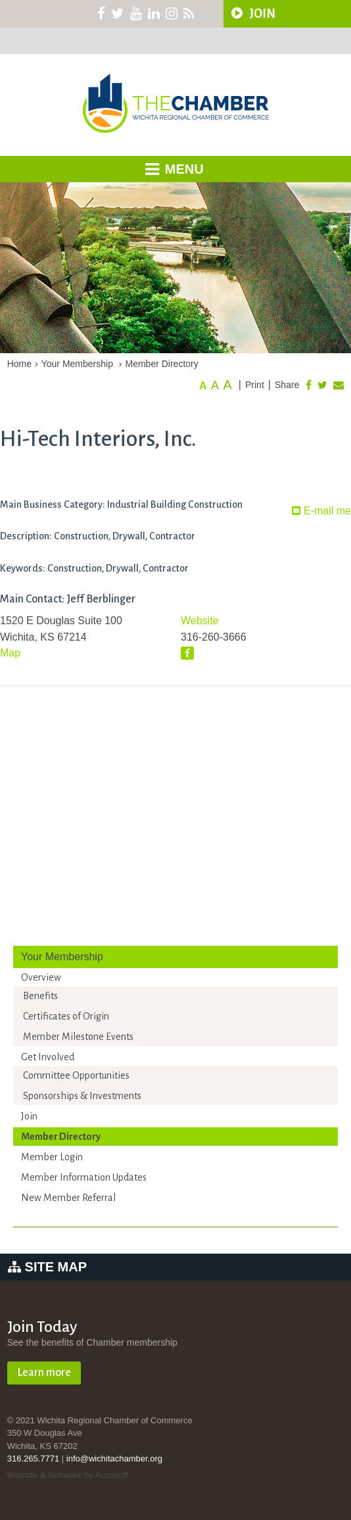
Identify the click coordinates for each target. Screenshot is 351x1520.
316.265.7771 (33, 1458)
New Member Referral (68, 1197)
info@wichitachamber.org (114, 1458)
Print (254, 385)
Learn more (44, 1373)
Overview (41, 977)
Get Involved (47, 1057)
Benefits (40, 996)
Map (10, 652)
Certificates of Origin (66, 1016)
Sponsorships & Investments (82, 1096)
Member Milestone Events (78, 1036)
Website (200, 620)
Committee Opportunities (76, 1075)
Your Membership (77, 363)
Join (29, 1116)
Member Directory (162, 363)
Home (19, 363)
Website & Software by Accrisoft (67, 1475)
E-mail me (321, 510)
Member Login (52, 1157)
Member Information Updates (84, 1177)
